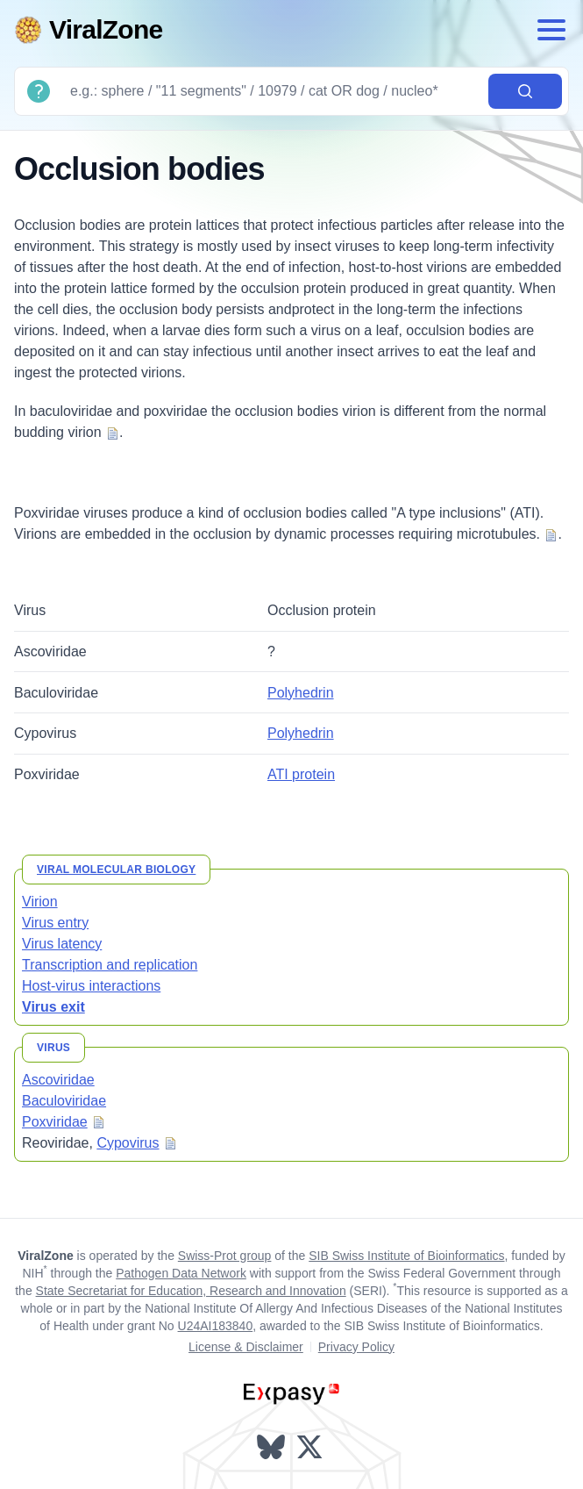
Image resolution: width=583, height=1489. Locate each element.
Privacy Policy (356, 1347)
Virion (40, 901)
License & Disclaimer (245, 1347)
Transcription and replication (109, 964)
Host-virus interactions (91, 985)
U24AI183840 (215, 1326)
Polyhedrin (300, 692)
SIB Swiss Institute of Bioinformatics (406, 1256)
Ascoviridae (58, 1079)
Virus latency (62, 943)
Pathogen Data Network (181, 1273)
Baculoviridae (64, 1100)
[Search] (272, 91)
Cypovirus (127, 1142)
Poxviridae (55, 1121)
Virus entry (55, 922)
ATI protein (301, 774)
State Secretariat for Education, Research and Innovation (191, 1291)
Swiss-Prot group (225, 1256)
